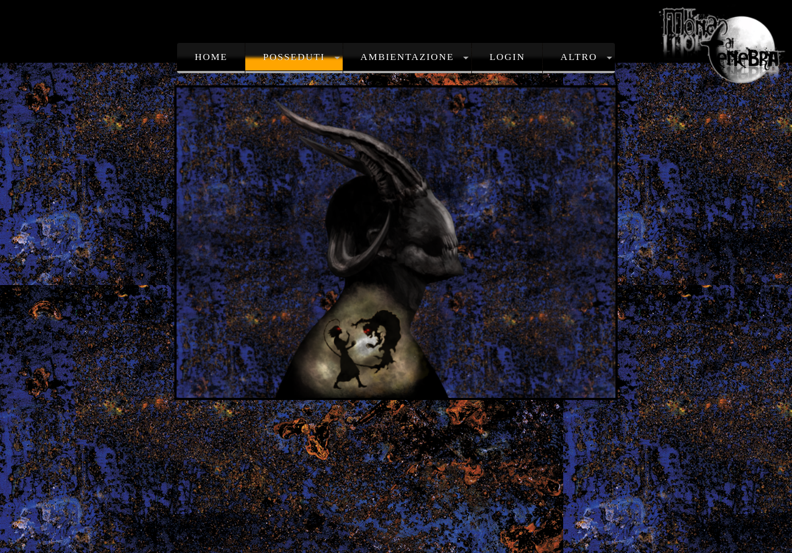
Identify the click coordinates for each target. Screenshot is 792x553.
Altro (578, 56)
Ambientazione (407, 56)
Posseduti (294, 56)
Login (507, 56)
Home (211, 56)
